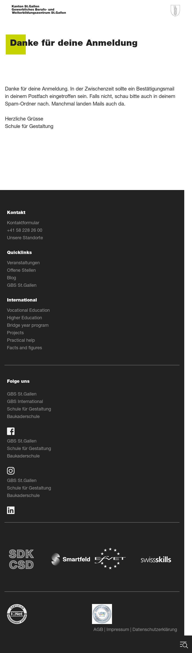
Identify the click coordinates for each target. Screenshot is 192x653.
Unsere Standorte (29, 237)
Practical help (25, 340)
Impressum (121, 629)
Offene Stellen (25, 270)
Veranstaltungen (27, 262)
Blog (15, 277)
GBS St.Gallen (25, 285)
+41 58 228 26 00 (28, 230)
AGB (102, 629)
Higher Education (28, 317)
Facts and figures (28, 347)
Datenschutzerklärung (158, 629)
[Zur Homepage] (39, 10)
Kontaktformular (27, 222)
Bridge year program (31, 325)
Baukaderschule (27, 416)
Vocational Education (32, 310)
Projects (19, 332)
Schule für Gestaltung (33, 409)
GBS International (29, 401)
